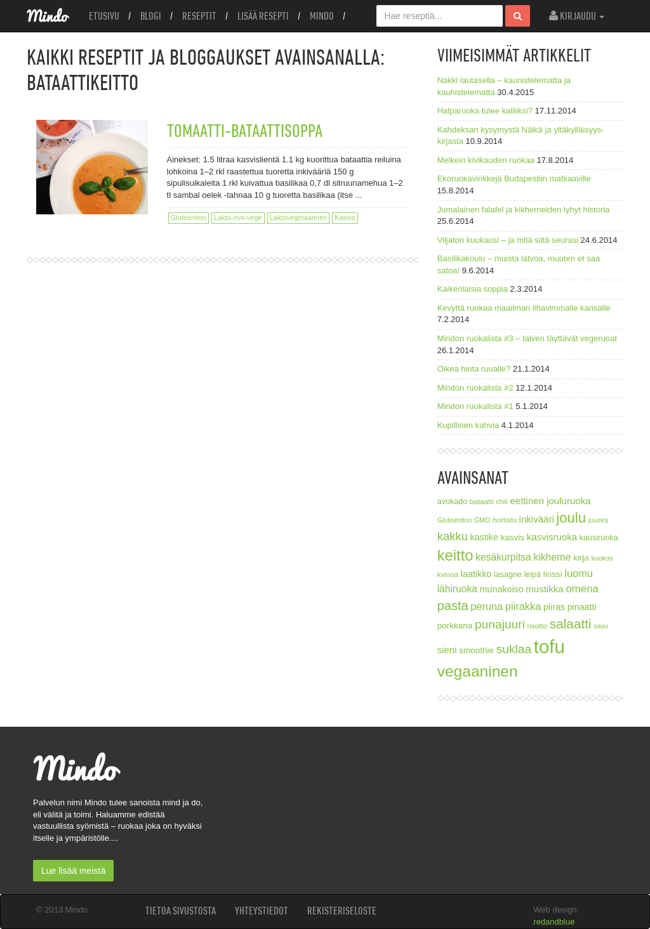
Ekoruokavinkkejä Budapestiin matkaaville (514, 178)
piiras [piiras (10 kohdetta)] (554, 607)
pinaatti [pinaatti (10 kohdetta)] (582, 607)
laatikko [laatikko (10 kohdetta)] (476, 574)
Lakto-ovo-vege (238, 217)
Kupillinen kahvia (468, 425)
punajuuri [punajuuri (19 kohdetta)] (500, 624)
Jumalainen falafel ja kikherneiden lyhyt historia (523, 209)
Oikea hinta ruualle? (474, 369)
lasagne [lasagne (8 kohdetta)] (508, 574)
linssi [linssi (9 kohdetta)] (552, 574)
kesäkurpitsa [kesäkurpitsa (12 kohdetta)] (503, 557)
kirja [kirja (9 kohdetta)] (581, 557)
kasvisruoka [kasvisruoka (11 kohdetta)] (552, 536)
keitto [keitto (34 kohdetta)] (455, 555)
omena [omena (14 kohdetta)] (582, 589)
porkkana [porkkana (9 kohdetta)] (455, 625)
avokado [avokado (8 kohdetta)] (452, 501)
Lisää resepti (263, 16)
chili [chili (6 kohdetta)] (502, 501)
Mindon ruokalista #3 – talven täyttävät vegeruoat (527, 338)
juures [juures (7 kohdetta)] (598, 520)
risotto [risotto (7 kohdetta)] (537, 625)
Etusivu (104, 16)
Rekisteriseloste (341, 910)
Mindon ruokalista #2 (475, 388)
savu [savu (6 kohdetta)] (601, 626)
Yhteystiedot (261, 910)
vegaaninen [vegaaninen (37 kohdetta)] (477, 671)
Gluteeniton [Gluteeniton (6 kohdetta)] (454, 520)
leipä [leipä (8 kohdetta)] (532, 574)
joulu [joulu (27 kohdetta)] (571, 518)
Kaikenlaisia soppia (472, 289)
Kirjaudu (576, 15)
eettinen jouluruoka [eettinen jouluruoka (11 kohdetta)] (550, 500)
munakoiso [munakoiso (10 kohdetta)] (502, 589)
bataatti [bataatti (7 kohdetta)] (482, 501)
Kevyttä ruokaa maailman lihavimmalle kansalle (524, 308)
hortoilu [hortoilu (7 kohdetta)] (505, 520)
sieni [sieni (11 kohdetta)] (447, 649)
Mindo (322, 16)
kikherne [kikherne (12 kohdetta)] (552, 557)
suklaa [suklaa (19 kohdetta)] (514, 649)
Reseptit (199, 16)
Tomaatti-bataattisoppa (244, 130)
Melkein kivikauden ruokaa (485, 160)
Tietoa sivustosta (180, 910)
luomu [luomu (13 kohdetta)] (578, 573)
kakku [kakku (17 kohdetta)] (452, 536)
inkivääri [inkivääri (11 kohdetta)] (536, 519)
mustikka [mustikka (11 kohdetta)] (544, 588)
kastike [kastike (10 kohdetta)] (484, 537)
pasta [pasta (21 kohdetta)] (452, 606)
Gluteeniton (188, 217)
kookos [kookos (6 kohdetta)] (602, 558)
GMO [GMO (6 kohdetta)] (482, 520)
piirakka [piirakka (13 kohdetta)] (523, 606)
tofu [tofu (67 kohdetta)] (549, 646)
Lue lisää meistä (73, 871)
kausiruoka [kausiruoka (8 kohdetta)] (599, 537)
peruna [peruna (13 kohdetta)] (486, 606)
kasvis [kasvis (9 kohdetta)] (513, 537)
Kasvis (345, 217)
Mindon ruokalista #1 (475, 406)
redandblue (553, 921)
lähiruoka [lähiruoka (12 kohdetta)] (457, 588)
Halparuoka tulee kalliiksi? (485, 110)
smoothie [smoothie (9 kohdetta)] (476, 650)
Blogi (150, 16)
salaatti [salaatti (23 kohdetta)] (571, 623)
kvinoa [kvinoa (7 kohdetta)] (448, 574)
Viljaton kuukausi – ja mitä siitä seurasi (507, 240)
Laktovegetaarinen (299, 217)
